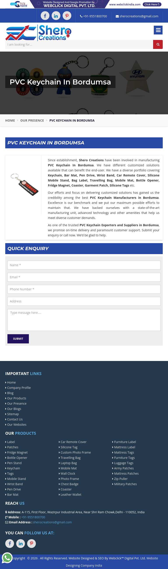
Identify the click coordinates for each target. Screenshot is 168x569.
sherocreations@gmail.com (137, 16)
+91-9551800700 (93, 16)
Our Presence (32, 120)
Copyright (18, 558)
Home (10, 120)
